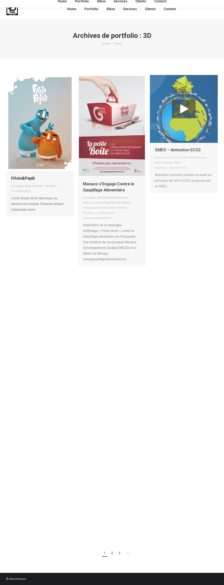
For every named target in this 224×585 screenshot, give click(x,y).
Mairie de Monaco (117, 197)
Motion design (163, 162)
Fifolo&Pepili (23, 178)
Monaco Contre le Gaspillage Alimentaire (107, 202)
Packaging (89, 207)
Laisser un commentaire (97, 217)
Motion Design (33, 185)
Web (105, 207)
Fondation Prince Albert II (173, 157)
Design (19, 185)
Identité (101, 197)
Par (50, 185)
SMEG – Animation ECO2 (178, 149)
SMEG (176, 162)
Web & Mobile (118, 207)
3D (12, 185)
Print (99, 207)
